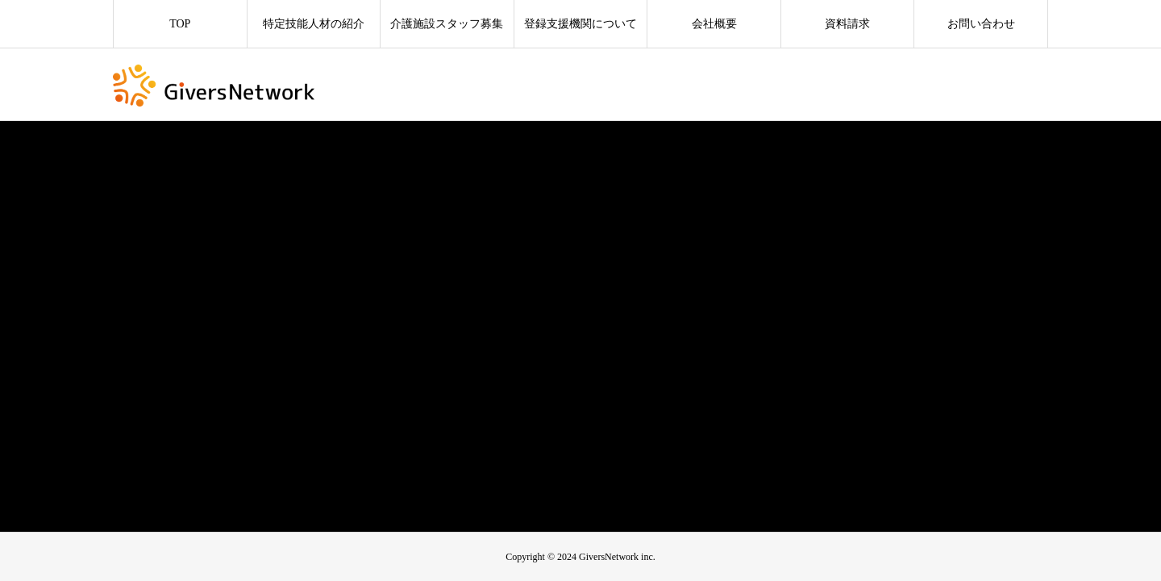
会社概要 (714, 24)
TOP (179, 24)
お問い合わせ (981, 24)
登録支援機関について (580, 24)
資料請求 (847, 24)
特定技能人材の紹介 (313, 24)
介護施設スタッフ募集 (446, 24)
